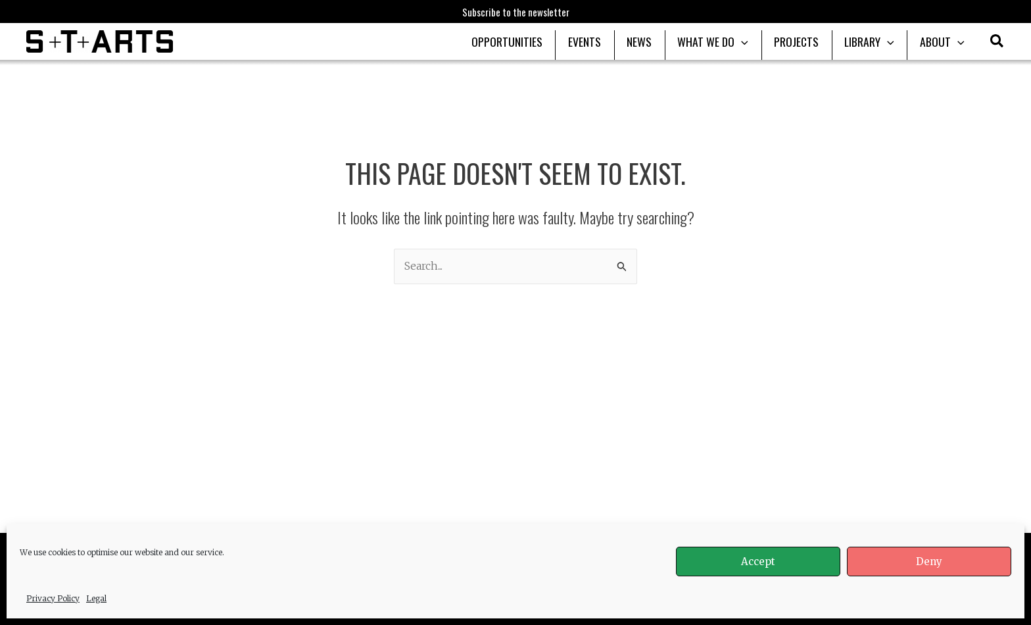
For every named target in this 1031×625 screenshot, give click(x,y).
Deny (929, 561)
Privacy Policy (53, 598)
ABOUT (943, 41)
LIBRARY (873, 41)
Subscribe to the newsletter (515, 12)
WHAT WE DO (721, 41)
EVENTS (599, 41)
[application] (750, 41)
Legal (96, 598)
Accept (758, 561)
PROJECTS (802, 41)
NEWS (650, 41)
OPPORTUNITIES (524, 41)
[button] (997, 43)
